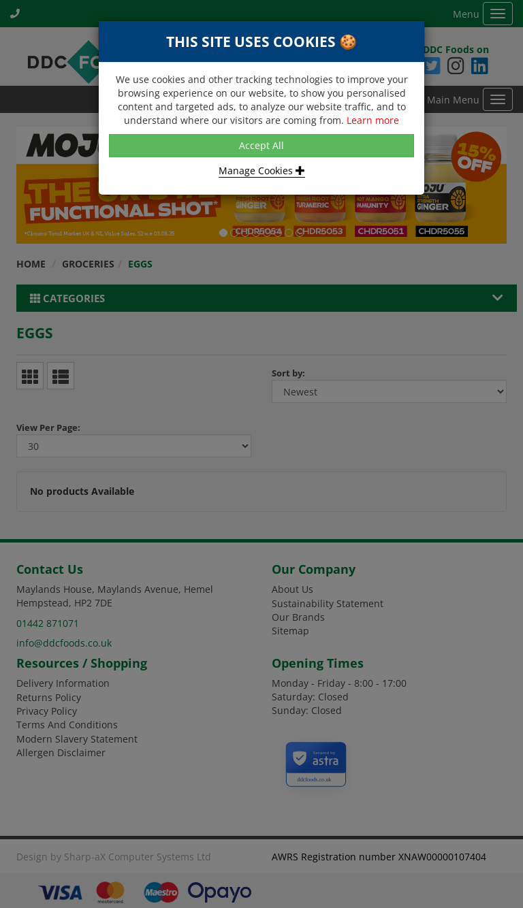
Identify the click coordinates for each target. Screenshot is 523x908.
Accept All (261, 145)
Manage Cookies (262, 170)
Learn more (373, 120)
